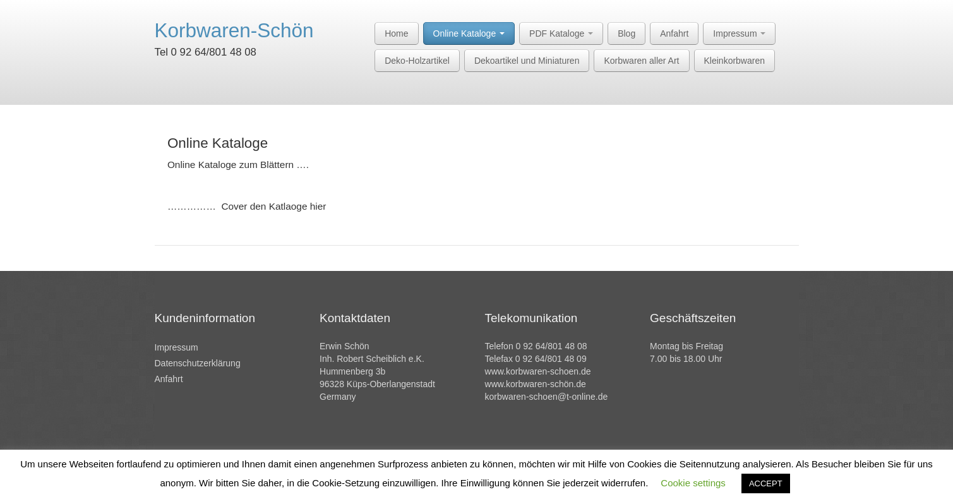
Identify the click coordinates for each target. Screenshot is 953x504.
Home (396, 33)
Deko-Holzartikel (417, 61)
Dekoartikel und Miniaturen (527, 61)
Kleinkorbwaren (734, 61)
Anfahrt (674, 33)
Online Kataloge (469, 33)
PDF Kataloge (561, 33)
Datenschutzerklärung (198, 363)
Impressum (739, 33)
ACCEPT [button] (765, 483)
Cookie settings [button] (693, 482)
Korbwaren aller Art (641, 61)
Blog (626, 33)
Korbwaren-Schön (234, 30)
